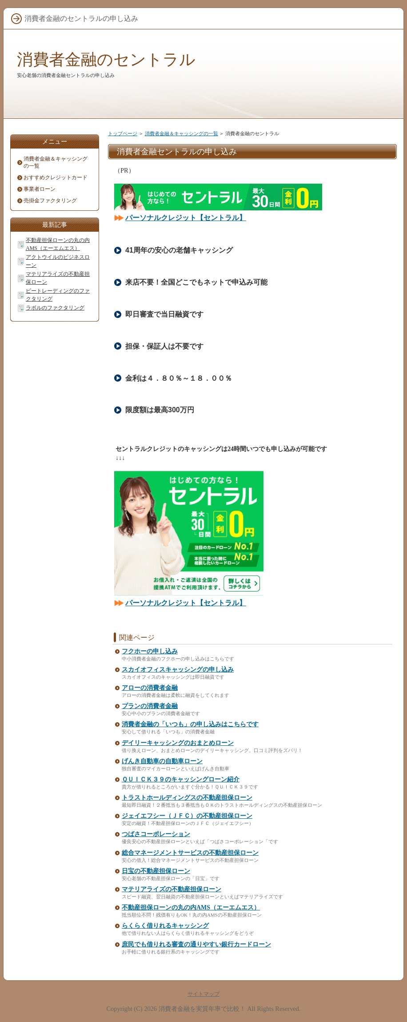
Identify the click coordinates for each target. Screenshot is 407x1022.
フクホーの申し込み (150, 651)
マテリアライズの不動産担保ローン (171, 889)
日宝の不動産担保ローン (156, 871)
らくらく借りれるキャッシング (165, 925)
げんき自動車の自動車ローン (162, 761)
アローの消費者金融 (150, 687)
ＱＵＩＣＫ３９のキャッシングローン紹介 (180, 779)
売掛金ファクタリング (50, 200)
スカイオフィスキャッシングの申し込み (178, 669)
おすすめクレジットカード (56, 177)
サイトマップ (203, 994)
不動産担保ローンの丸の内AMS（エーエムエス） (191, 907)
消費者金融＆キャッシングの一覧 (181, 133)
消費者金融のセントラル (106, 59)
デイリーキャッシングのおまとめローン (178, 743)
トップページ (122, 133)
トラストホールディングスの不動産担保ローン (187, 797)
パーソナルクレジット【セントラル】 (185, 217)
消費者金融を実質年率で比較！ (202, 1008)
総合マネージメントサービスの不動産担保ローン (190, 852)
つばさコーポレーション (156, 834)
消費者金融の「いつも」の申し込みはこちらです (190, 724)
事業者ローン (40, 189)
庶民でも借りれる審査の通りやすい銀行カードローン (196, 944)
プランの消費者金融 (150, 706)
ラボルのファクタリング (55, 308)
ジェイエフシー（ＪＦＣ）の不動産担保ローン (187, 816)
